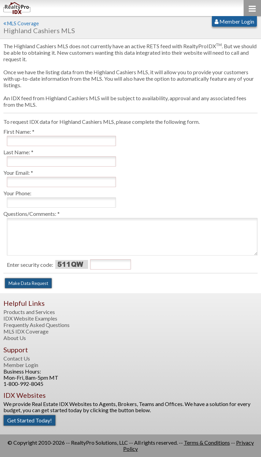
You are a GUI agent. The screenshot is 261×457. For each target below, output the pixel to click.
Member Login (234, 21)
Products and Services (29, 312)
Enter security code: (30, 264)
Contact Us (16, 358)
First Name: (17, 131)
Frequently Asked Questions (36, 325)
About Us (14, 338)
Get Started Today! (29, 420)
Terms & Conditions (207, 442)
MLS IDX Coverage (25, 331)
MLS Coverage (23, 23)
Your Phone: (17, 193)
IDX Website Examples (30, 318)
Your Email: (16, 172)
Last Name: (16, 152)
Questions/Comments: (29, 213)
